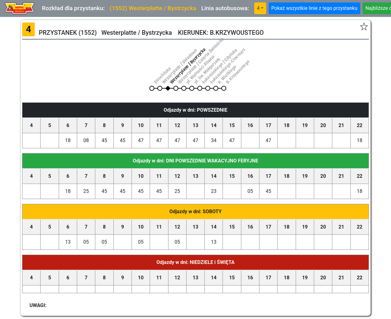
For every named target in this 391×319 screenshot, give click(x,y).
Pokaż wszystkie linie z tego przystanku (314, 8)
